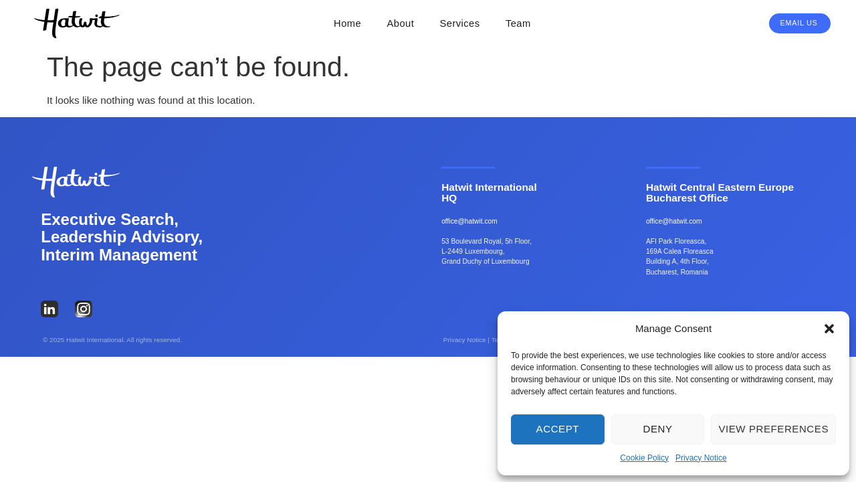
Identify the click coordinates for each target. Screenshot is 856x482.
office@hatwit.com (469, 221)
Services (460, 23)
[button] (829, 328)
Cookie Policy (644, 458)
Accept (557, 428)
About (401, 23)
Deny (657, 428)
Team (518, 23)
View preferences (773, 428)
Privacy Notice (701, 458)
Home (347, 23)
